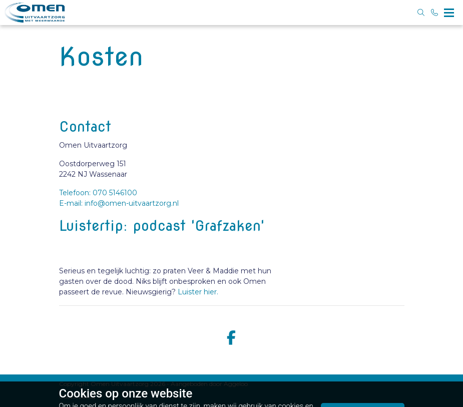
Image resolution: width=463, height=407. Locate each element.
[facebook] (231, 338)
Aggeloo (236, 383)
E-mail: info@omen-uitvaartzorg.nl (119, 203)
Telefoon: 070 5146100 (98, 192)
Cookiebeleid (77, 396)
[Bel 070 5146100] (434, 12)
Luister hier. (198, 291)
